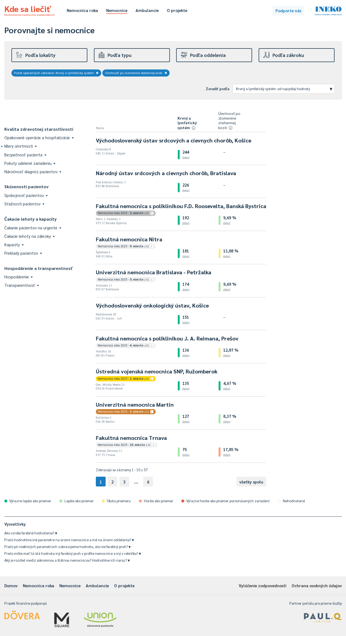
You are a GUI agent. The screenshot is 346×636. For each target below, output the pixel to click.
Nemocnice (116, 10)
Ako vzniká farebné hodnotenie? (30, 533)
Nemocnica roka (82, 10)
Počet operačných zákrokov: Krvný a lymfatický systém (56, 73)
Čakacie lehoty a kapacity (30, 219)
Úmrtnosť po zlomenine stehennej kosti (136, 73)
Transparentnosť (21, 285)
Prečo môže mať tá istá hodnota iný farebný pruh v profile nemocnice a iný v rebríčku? (72, 553)
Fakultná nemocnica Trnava (131, 437)
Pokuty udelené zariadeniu (29, 163)
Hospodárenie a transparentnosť (38, 268)
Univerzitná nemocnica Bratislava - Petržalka (153, 272)
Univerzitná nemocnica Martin (135, 404)
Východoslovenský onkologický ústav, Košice (152, 305)
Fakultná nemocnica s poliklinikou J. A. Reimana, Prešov (167, 338)
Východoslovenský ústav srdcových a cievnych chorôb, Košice (173, 140)
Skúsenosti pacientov (26, 186)
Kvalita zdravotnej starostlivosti (38, 129)
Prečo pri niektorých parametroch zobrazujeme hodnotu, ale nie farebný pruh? (67, 546)
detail (185, 157)
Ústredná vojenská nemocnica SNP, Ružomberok (157, 371)
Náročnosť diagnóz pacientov (32, 171)
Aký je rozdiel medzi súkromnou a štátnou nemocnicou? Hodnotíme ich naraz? (67, 560)
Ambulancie (147, 10)
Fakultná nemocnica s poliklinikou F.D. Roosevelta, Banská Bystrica (181, 205)
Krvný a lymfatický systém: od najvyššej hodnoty (284, 88)
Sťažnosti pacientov (24, 203)
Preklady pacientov (23, 252)
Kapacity (14, 244)
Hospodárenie (18, 276)
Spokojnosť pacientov (26, 195)
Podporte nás (288, 10)
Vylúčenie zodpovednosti (262, 585)
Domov (11, 585)
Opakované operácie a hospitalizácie (39, 137)
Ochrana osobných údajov (317, 585)
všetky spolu (251, 481)
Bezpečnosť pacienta (25, 154)
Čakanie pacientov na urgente (32, 227)
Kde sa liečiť (29, 9)
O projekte (177, 10)
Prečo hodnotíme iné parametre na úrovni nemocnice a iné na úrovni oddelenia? (69, 539)
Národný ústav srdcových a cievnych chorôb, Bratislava (166, 173)
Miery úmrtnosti (20, 145)
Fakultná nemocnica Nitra (129, 239)
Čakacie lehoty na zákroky (29, 236)
